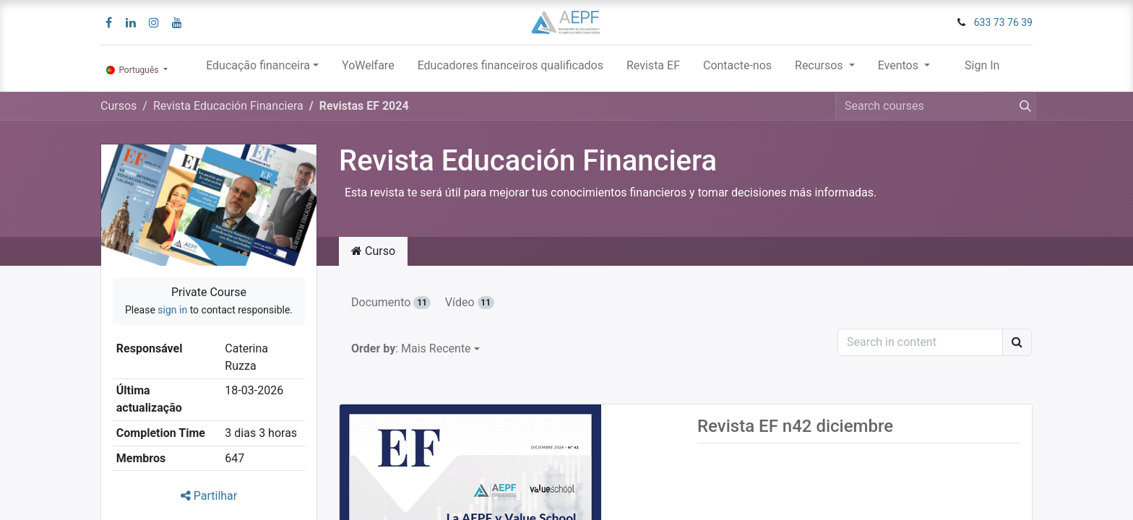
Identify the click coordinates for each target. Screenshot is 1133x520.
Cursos (118, 106)
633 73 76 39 (1003, 22)
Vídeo (469, 302)
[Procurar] (1022, 106)
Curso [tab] (373, 251)
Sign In (982, 65)
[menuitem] (368, 69)
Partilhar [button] (209, 496)
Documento (391, 302)
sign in (172, 310)
